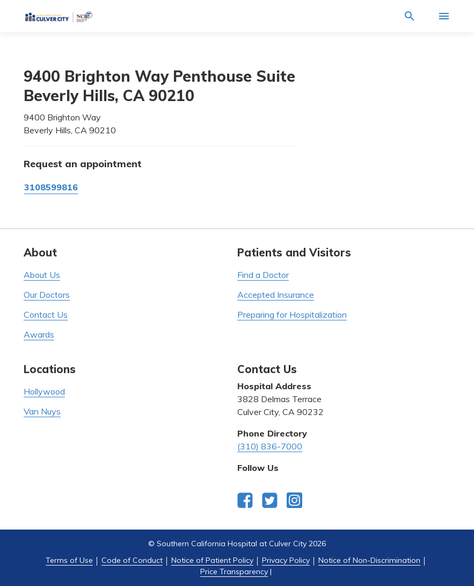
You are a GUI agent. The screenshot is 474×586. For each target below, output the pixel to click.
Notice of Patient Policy (212, 560)
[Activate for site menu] (443, 16)
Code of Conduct (132, 560)
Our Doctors (47, 294)
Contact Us (46, 314)
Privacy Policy (286, 560)
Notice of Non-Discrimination (369, 560)
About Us (42, 274)
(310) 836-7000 (269, 446)
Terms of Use (69, 560)
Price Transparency (234, 571)
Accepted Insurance (275, 294)
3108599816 (51, 187)
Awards (39, 334)
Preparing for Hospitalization (292, 314)
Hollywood (44, 391)
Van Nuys (42, 411)
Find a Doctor (263, 274)
